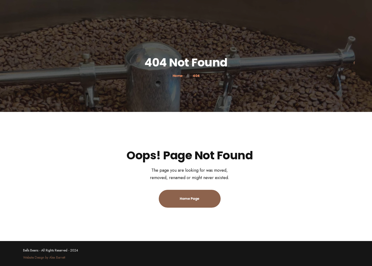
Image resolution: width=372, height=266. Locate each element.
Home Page (189, 198)
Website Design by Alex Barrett (44, 257)
